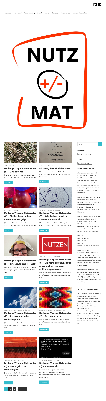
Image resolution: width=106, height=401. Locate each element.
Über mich (50, 166)
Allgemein (15, 166)
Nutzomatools (65, 13)
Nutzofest (47, 13)
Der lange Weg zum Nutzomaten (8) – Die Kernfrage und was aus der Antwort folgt (20, 216)
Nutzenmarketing (29, 13)
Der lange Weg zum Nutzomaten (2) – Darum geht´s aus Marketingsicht (20, 366)
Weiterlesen (8, 182)
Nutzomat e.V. (18, 13)
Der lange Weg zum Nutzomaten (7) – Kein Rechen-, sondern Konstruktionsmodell (55, 216)
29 (20, 389)
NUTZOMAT (22, 166)
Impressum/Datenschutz (79, 13)
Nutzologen (55, 13)
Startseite (8, 13)
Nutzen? (39, 13)
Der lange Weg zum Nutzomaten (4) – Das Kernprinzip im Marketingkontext (20, 316)
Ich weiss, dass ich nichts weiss (54, 168)
